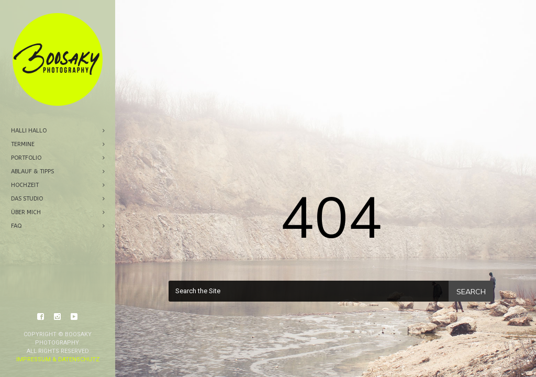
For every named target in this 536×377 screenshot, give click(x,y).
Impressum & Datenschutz (57, 303)
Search (471, 291)
